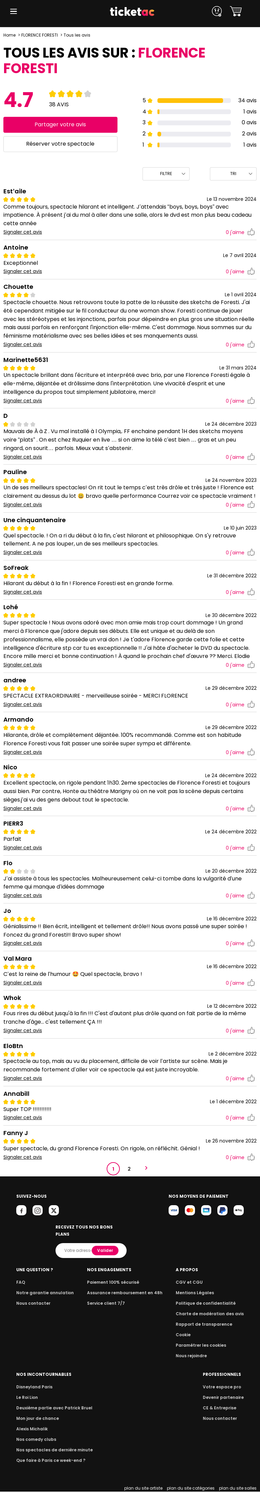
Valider (105, 1252)
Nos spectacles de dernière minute (52, 1451)
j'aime (240, 232)
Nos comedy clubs (35, 1441)
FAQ (20, 1283)
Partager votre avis (60, 124)
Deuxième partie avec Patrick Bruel (52, 1409)
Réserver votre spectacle (60, 144)
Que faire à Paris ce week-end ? (48, 1462)
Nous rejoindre (195, 1357)
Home (9, 35)
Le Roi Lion (26, 1399)
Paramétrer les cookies (203, 1346)
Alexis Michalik (31, 1430)
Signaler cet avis (22, 232)
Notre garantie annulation (43, 1294)
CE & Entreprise (220, 1409)
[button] (13, 11)
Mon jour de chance (36, 1420)
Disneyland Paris (33, 1388)
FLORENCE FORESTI (39, 35)
